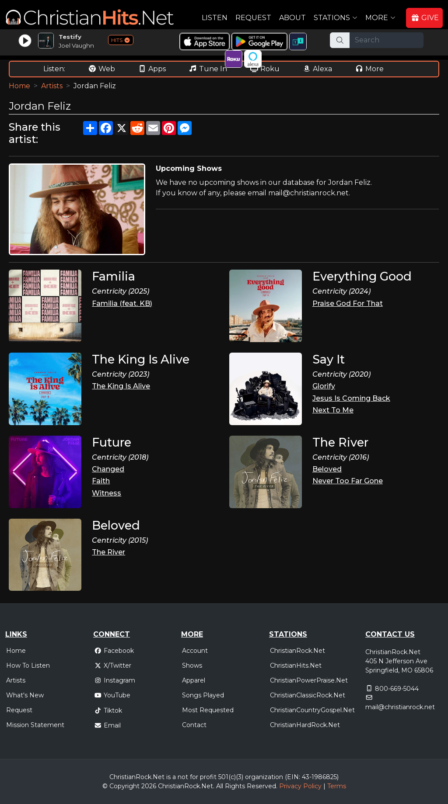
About (292, 18)
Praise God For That (347, 303)
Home (19, 86)
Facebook (114, 651)
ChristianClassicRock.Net (307, 695)
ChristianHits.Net (296, 665)
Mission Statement (35, 725)
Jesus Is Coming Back (351, 398)
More (369, 69)
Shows (192, 665)
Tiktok (108, 710)
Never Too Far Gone (347, 481)
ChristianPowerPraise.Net (309, 680)
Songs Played (203, 695)
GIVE (425, 18)
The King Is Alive (121, 386)
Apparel (193, 680)
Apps (152, 69)
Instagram (114, 680)
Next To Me (333, 410)
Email (107, 725)
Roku (265, 69)
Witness (106, 493)
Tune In (208, 69)
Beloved (327, 469)
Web (101, 69)
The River (108, 552)
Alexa (317, 69)
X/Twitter (112, 665)
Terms (336, 786)
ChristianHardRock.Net (305, 725)
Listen (215, 18)
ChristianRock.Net (297, 651)
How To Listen (28, 665)
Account (195, 651)
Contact (194, 725)
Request (253, 18)
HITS (120, 40)
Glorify (323, 386)
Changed (108, 469)
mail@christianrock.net (400, 707)
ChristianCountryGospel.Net (312, 710)
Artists (52, 86)
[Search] (387, 40)
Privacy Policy (300, 786)
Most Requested (208, 710)
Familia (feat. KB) (122, 303)
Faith (101, 481)
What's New (25, 695)
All (219, 786)
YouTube (112, 695)
